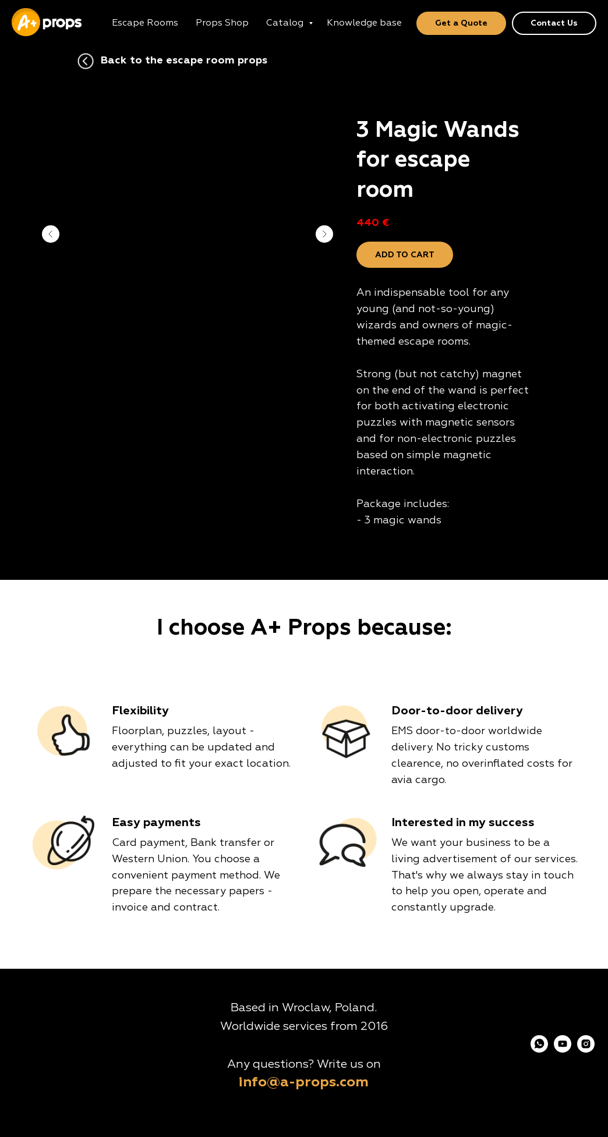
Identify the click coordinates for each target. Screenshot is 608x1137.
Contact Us (554, 23)
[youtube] (562, 1049)
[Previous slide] (50, 234)
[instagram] (586, 1049)
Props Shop (222, 23)
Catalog (286, 23)
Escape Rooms (145, 23)
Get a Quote (461, 23)
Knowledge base (364, 23)
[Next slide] (324, 234)
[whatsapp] (539, 1049)
